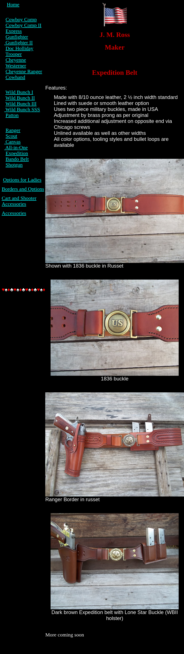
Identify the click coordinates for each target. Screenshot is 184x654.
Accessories (14, 213)
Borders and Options (23, 189)
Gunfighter (17, 37)
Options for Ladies (22, 180)
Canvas (12, 141)
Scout (11, 136)
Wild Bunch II (20, 98)
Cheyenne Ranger (24, 71)
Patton (12, 115)
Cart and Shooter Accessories (19, 201)
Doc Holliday (19, 48)
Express (14, 31)
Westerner (16, 65)
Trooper (14, 54)
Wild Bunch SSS (22, 109)
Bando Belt (17, 159)
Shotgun (14, 165)
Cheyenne (16, 60)
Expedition (17, 153)
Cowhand (15, 77)
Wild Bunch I (19, 92)
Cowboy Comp (21, 19)
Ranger (13, 130)
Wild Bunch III (21, 103)
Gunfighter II (18, 42)
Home (13, 4)
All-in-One (16, 147)
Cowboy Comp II (23, 25)
